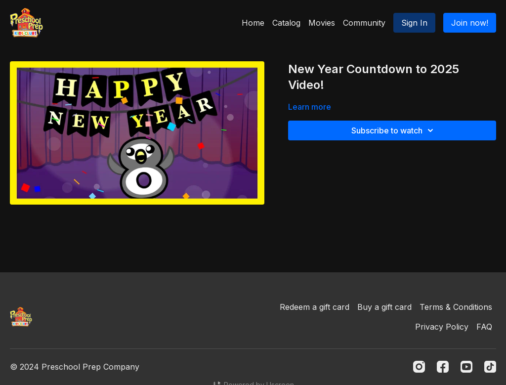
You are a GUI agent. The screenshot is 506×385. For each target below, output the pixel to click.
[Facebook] (443, 367)
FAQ (484, 327)
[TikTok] (490, 367)
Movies (321, 23)
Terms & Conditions (456, 307)
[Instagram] (419, 367)
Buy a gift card (384, 307)
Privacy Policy (441, 327)
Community (364, 23)
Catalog (286, 23)
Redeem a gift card (314, 307)
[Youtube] (466, 367)
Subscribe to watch (393, 130)
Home (253, 23)
